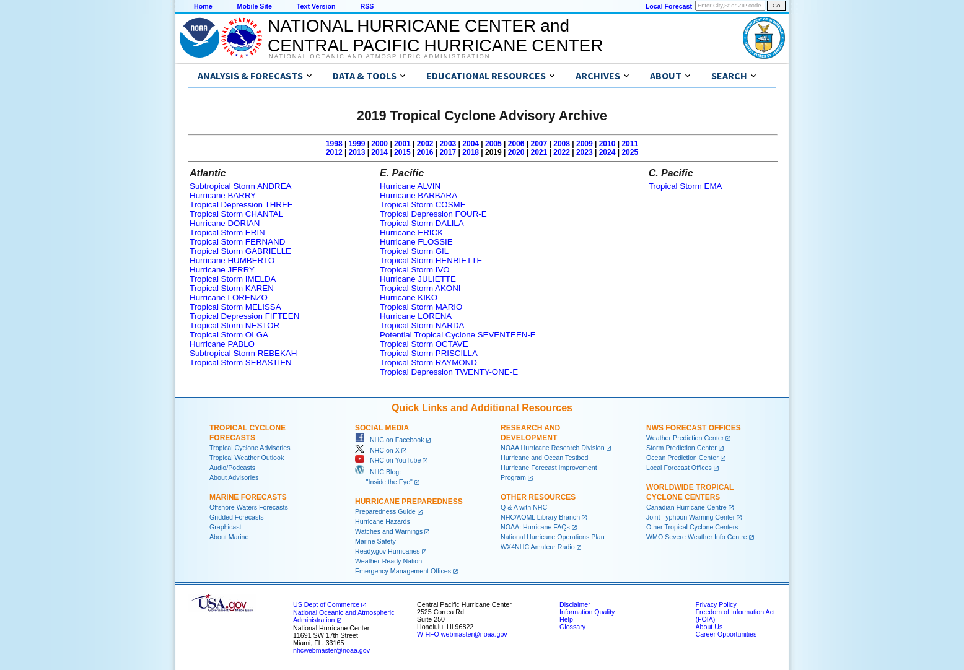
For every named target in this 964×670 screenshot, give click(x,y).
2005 (493, 143)
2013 (357, 152)
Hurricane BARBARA (418, 195)
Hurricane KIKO (408, 297)
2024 (607, 152)
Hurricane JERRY (222, 269)
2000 (379, 143)
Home (203, 6)
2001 (402, 143)
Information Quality (587, 612)
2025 (629, 152)
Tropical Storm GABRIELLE (240, 251)
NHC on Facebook (389, 439)
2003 (448, 143)
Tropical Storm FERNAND (237, 241)
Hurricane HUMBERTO (232, 260)
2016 (425, 152)
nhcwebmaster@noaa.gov (331, 650)
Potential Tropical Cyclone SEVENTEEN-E (458, 334)
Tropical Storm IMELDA (233, 279)
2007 (538, 143)
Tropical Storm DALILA (422, 223)
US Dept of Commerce (326, 604)
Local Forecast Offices (679, 467)
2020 (516, 152)
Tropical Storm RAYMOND (428, 362)
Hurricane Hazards (382, 521)
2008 (561, 143)
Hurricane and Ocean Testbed (544, 457)
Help (566, 619)
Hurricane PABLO (222, 344)
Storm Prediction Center (681, 447)
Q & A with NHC (524, 507)
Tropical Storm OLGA (229, 334)
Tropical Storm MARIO (421, 306)
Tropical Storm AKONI (420, 288)
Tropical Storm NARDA (422, 325)
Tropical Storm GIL (414, 251)
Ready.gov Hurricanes (387, 551)
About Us (708, 626)
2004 (470, 143)
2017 (448, 152)
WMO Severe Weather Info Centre (696, 537)
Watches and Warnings (389, 531)
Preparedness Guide (385, 511)
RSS (367, 6)
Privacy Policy (715, 604)
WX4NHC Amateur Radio (538, 546)
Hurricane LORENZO (229, 297)
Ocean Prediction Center (682, 457)
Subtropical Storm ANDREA (240, 186)
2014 (379, 152)
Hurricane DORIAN (225, 223)
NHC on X (377, 450)
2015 (402, 152)
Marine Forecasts (248, 497)
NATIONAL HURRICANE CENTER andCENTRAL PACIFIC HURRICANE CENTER (435, 35)
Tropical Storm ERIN (227, 232)
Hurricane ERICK (411, 232)
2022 (561, 152)
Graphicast (225, 527)
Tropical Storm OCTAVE (424, 344)
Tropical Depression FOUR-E (433, 214)
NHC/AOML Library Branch (540, 517)
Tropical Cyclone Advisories (250, 447)
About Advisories (233, 477)
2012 (334, 152)
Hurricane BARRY (223, 195)
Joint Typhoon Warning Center (690, 517)
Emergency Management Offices (403, 571)
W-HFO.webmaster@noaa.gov (462, 634)
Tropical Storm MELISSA (235, 306)
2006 (516, 143)
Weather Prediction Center (685, 438)
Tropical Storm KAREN (232, 288)
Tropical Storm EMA (685, 186)
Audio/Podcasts (232, 467)
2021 (538, 152)
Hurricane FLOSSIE (416, 241)
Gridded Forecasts (236, 517)
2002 (425, 143)
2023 (584, 152)
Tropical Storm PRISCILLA (429, 353)
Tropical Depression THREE (241, 204)
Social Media (382, 428)
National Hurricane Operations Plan (553, 537)
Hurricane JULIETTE (418, 279)
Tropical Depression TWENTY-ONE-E (449, 371)
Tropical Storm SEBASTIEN (241, 362)
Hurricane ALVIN (410, 186)
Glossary (572, 626)
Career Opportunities (725, 634)
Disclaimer (574, 604)
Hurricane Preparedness (409, 501)
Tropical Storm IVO (415, 269)
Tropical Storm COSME (423, 204)
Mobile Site (254, 6)
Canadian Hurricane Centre (686, 507)
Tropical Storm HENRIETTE (431, 260)
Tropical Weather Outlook (246, 457)
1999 (357, 143)
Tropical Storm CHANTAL (236, 214)
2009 (584, 143)
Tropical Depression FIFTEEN (244, 316)
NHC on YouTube (388, 460)
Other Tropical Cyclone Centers (692, 527)
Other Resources (538, 497)
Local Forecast (669, 6)
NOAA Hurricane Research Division (553, 447)
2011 (629, 143)
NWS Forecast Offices (693, 428)
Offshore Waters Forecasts (248, 507)
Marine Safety (375, 541)
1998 (334, 143)
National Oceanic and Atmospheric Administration (379, 56)
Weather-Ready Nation (388, 561)
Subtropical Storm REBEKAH (243, 353)
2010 (607, 143)
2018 (470, 152)
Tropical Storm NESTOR (234, 325)
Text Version (316, 6)
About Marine (228, 537)
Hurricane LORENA (416, 316)
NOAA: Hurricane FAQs (535, 527)
